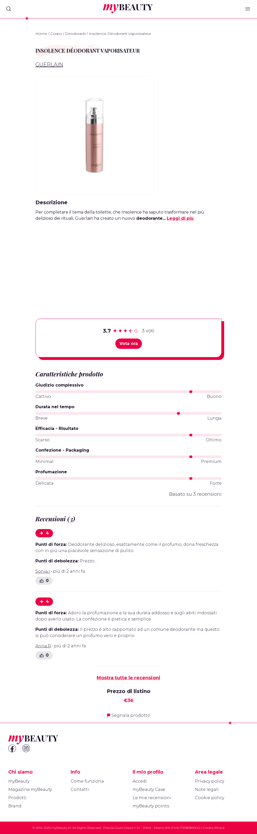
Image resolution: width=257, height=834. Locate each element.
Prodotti (17, 797)
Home (41, 33)
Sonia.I (42, 571)
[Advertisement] (128, 262)
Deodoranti (75, 33)
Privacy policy (209, 781)
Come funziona (87, 781)
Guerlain (49, 64)
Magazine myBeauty (30, 789)
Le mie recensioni (152, 797)
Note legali (207, 789)
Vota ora (128, 343)
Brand (14, 806)
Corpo (56, 33)
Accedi (140, 781)
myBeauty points (151, 806)
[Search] (8, 8)
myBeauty (18, 781)
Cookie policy (209, 797)
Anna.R (43, 645)
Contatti (80, 789)
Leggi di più (180, 218)
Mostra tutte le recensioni (128, 678)
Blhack (219, 828)
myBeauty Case (149, 789)
